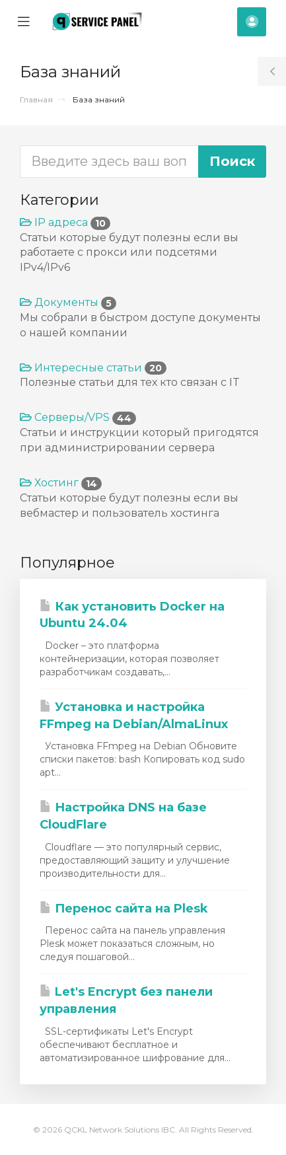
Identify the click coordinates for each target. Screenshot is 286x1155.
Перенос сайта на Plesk (124, 908)
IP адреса (65, 222)
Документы (68, 302)
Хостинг (61, 482)
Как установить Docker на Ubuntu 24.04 (132, 615)
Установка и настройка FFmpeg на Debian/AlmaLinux (134, 715)
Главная (36, 99)
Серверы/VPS (78, 417)
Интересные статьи (93, 367)
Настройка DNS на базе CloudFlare (123, 816)
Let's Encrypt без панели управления (126, 1000)
